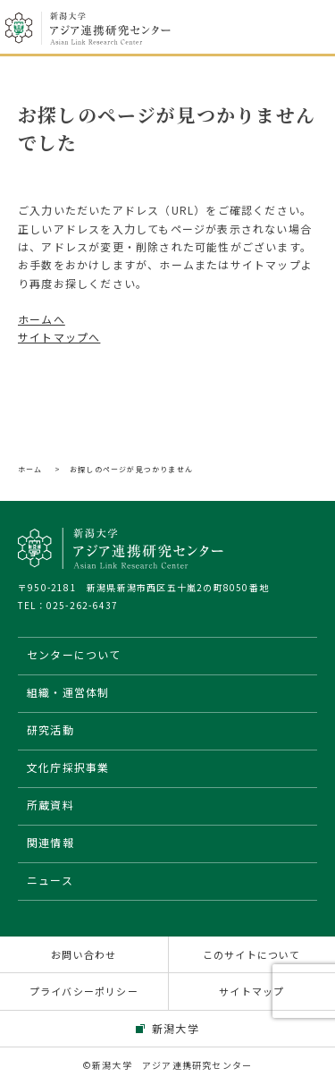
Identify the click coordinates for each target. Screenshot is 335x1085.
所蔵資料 (50, 804)
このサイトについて (252, 954)
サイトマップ (251, 991)
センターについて (74, 654)
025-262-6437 (82, 605)
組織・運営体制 (68, 691)
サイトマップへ (59, 336)
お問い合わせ (83, 954)
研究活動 (50, 729)
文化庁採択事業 (68, 767)
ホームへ (41, 318)
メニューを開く (306, 29)
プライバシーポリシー (83, 991)
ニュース (50, 879)
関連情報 (50, 842)
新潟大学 (175, 1028)
